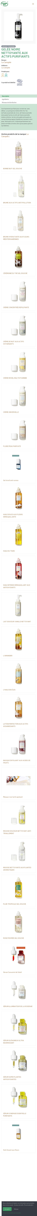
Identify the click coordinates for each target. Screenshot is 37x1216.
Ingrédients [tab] (5, 99)
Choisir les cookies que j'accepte (12, 1213)
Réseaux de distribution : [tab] (9, 102)
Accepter (7, 1209)
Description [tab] (5, 96)
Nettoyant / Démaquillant (8, 46)
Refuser (16, 1209)
